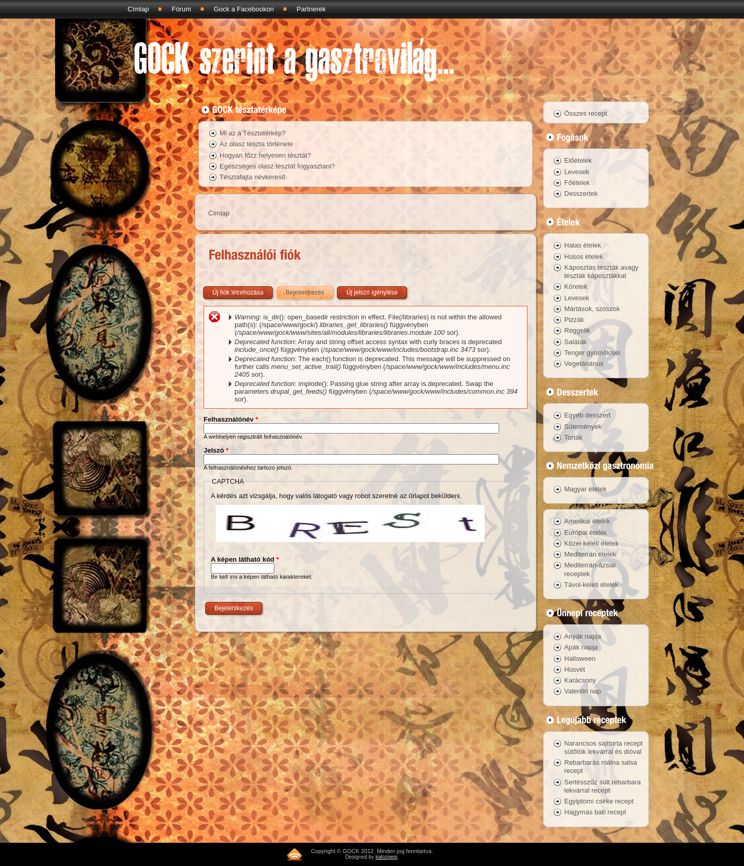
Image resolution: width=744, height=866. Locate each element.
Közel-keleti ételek (591, 543)
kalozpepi (386, 857)
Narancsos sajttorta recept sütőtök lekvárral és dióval (603, 747)
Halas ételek (582, 245)
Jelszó (216, 450)
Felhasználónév (231, 419)
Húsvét (574, 669)
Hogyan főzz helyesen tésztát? (265, 155)
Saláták (575, 342)
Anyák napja (582, 636)
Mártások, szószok (592, 309)
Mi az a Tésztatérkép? (253, 133)
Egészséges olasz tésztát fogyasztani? (277, 166)
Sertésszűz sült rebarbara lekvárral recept (602, 786)
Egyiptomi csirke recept (598, 801)
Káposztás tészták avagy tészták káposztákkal (601, 272)
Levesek (576, 172)
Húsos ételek (583, 256)
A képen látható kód (245, 559)
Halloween (580, 658)
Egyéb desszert (587, 415)
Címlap (138, 9)
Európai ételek (585, 532)
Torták (573, 437)
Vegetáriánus (583, 363)
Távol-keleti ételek (591, 585)
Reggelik (577, 330)
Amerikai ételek (587, 521)
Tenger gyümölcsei (592, 353)
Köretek (575, 286)
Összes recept (585, 113)
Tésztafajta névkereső (252, 177)
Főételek (577, 183)
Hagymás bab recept (595, 812)
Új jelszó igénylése (371, 292)
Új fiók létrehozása (238, 292)
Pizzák (574, 319)
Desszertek (581, 193)
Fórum (181, 9)
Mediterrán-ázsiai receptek (590, 569)
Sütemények (582, 426)
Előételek (578, 160)
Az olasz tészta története (256, 144)
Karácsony (580, 680)
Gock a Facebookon (244, 9)
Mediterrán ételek (590, 554)
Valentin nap (582, 691)
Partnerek (311, 9)
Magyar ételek (585, 489)
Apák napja (581, 647)
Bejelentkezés (310, 290)
